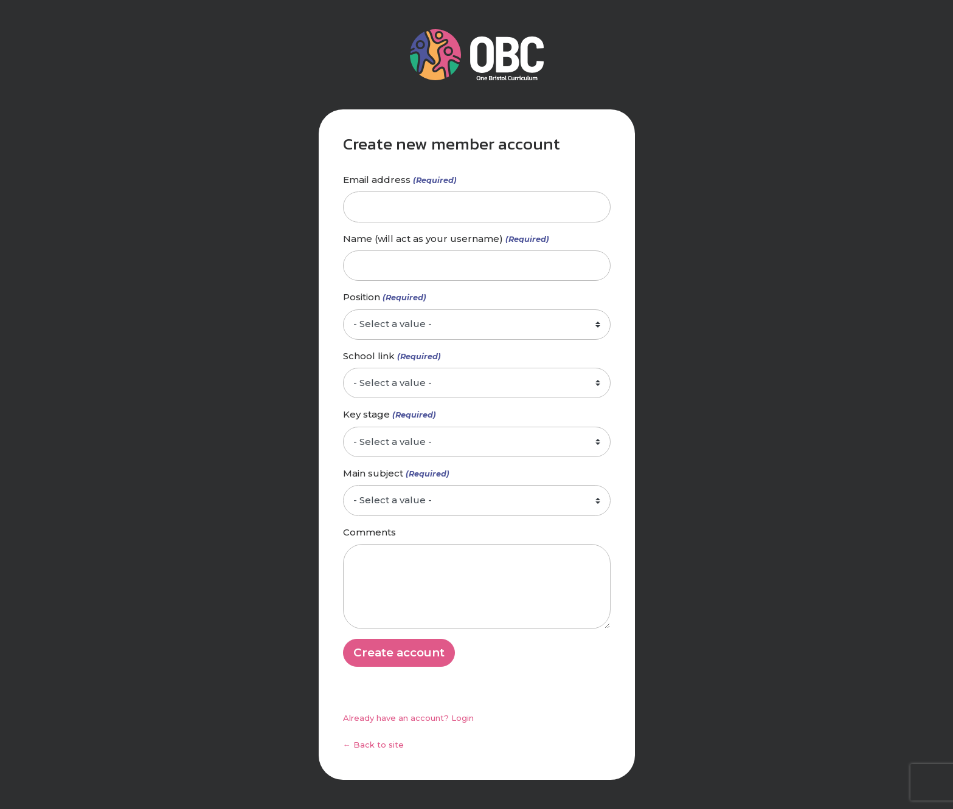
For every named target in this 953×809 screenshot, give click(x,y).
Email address (377, 179)
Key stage (366, 414)
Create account (399, 652)
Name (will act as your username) (423, 238)
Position (361, 297)
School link (369, 356)
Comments (369, 532)
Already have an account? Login (408, 718)
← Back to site (373, 744)
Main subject (373, 473)
